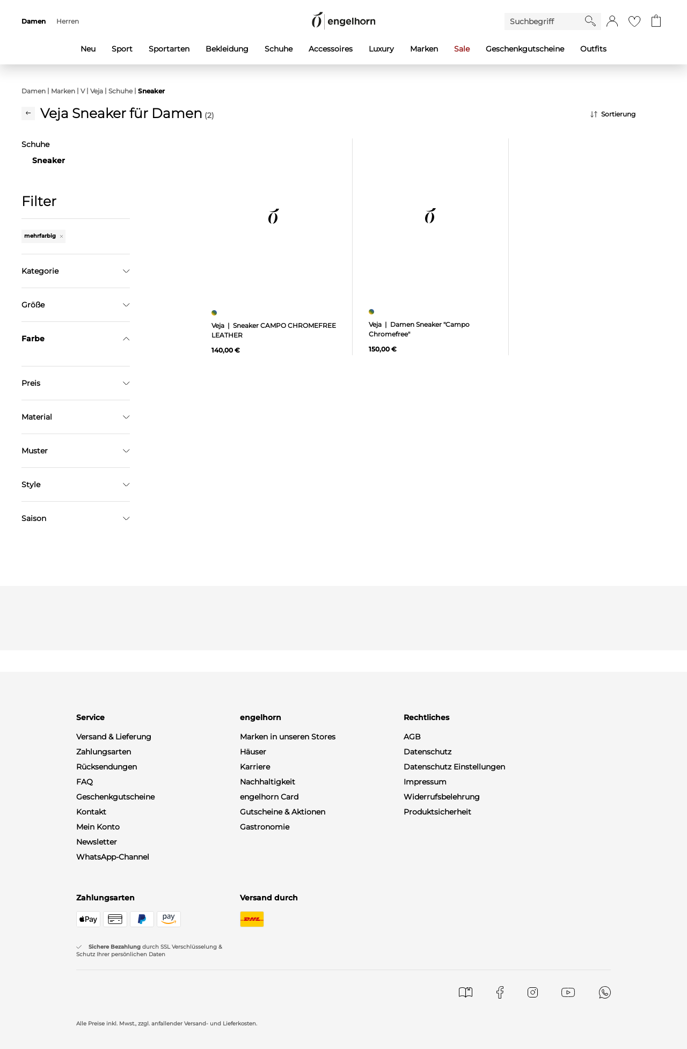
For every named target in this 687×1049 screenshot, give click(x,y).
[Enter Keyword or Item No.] (545, 21)
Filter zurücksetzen (76, 528)
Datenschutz (427, 935)
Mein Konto (98, 1010)
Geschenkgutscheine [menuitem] (525, 49)
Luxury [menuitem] (381, 49)
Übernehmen (75, 501)
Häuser (253, 935)
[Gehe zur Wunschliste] (634, 21)
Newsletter (96, 1025)
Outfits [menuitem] (593, 49)
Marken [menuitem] (424, 49)
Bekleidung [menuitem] (227, 49)
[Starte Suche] (590, 21)
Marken (63, 91)
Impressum (425, 965)
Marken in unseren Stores (287, 920)
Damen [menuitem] (33, 21)
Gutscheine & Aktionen (282, 995)
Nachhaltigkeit (267, 965)
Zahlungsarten (103, 935)
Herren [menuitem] (67, 21)
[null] (273, 216)
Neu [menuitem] (88, 49)
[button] (612, 21)
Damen (33, 91)
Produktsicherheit (437, 995)
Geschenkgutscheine (115, 980)
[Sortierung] (628, 114)
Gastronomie (264, 1010)
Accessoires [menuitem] (331, 49)
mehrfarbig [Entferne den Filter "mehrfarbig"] (43, 235)
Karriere (255, 950)
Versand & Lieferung (113, 920)
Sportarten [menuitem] (169, 49)
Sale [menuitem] (462, 49)
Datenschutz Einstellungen (454, 950)
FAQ (84, 965)
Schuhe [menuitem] (279, 49)
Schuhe (120, 91)
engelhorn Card (269, 980)
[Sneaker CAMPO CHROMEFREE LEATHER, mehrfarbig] (215, 313)
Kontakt (91, 995)
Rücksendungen (106, 950)
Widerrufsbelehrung (442, 980)
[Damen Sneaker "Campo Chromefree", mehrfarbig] (373, 311)
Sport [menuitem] (122, 49)
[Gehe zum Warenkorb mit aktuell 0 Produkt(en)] (656, 21)
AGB (412, 920)
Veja (96, 91)
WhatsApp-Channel (112, 1040)
